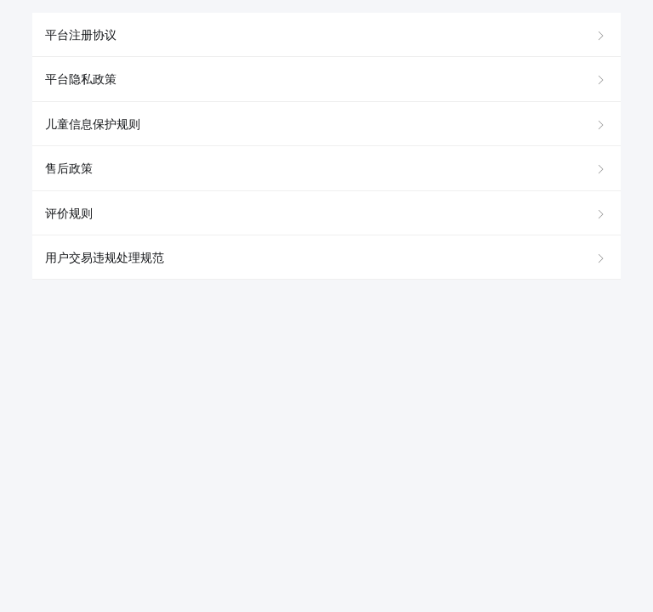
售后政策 (69, 168)
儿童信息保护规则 (92, 124)
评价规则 (69, 213)
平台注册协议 (80, 35)
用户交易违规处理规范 (104, 257)
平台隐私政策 (80, 79)
